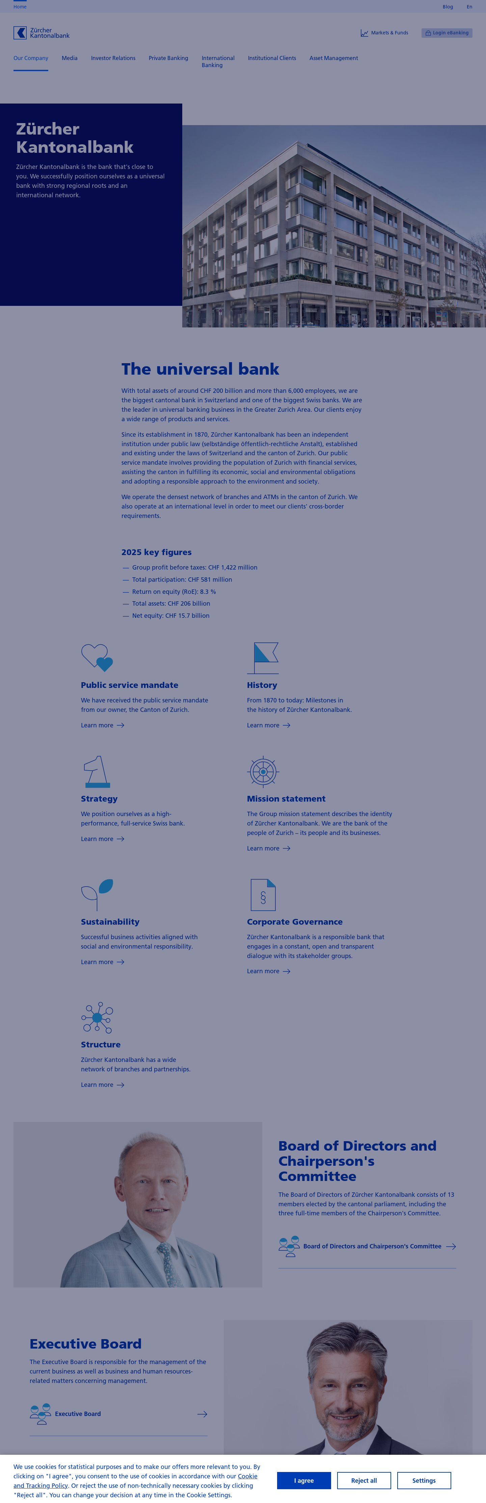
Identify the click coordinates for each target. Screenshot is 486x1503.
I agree (304, 1485)
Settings (424, 1485)
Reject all (364, 1485)
